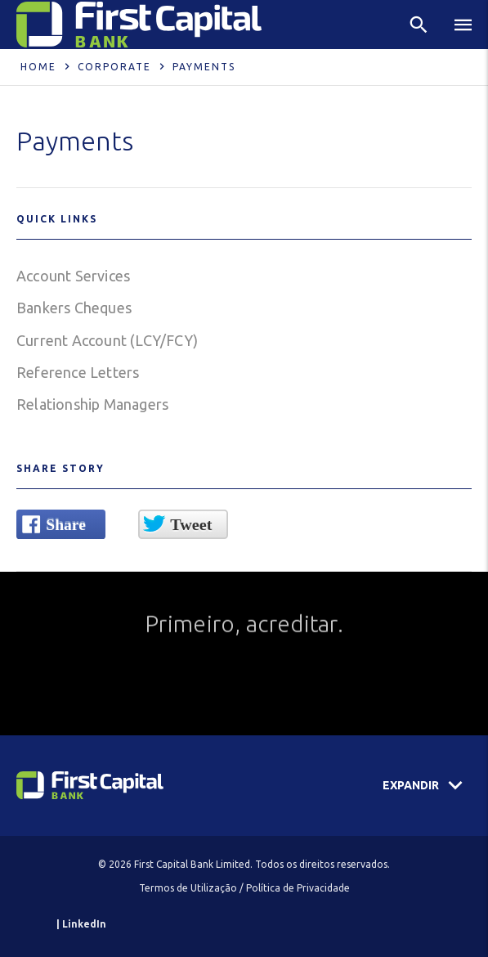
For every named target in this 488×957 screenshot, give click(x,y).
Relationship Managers (92, 404)
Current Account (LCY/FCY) (107, 340)
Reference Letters (77, 372)
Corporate (114, 66)
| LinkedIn (81, 924)
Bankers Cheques (74, 307)
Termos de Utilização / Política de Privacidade (244, 888)
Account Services (73, 275)
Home (38, 66)
